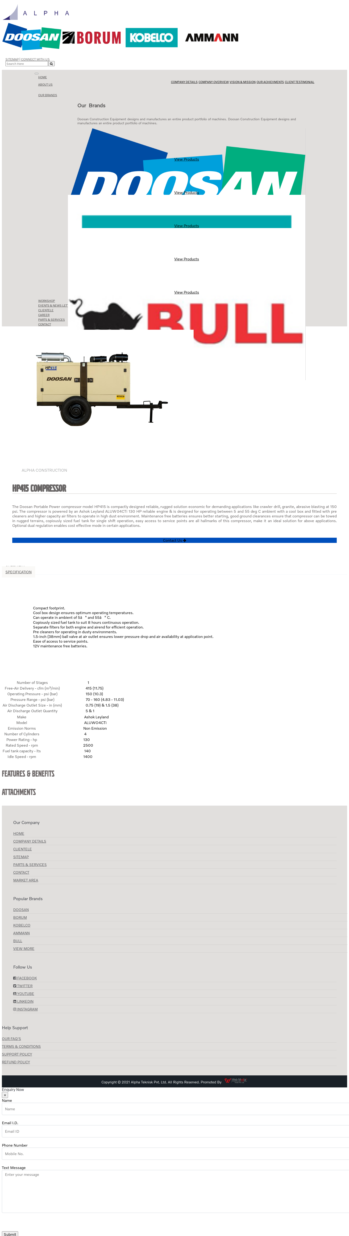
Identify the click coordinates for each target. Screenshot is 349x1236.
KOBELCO (21, 925)
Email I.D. (10, 1122)
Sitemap (12, 59)
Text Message (14, 1167)
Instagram (25, 1009)
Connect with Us (35, 59)
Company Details (184, 82)
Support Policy (17, 1054)
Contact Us (174, 540)
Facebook (25, 978)
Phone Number (15, 1145)
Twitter (23, 986)
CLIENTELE (22, 849)
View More (23, 948)
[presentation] (38, 1222)
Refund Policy (16, 1062)
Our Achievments (270, 82)
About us (45, 84)
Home (42, 77)
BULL (17, 941)
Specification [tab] (18, 572)
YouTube (23, 993)
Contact (21, 872)
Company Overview (214, 82)
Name (7, 1100)
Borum (20, 917)
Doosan (21, 909)
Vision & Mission (243, 82)
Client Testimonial (299, 82)
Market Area (25, 880)
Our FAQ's (11, 1038)
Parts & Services (30, 864)
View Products (187, 145)
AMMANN (21, 933)
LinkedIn (23, 1001)
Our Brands (47, 95)
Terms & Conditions (21, 1046)
